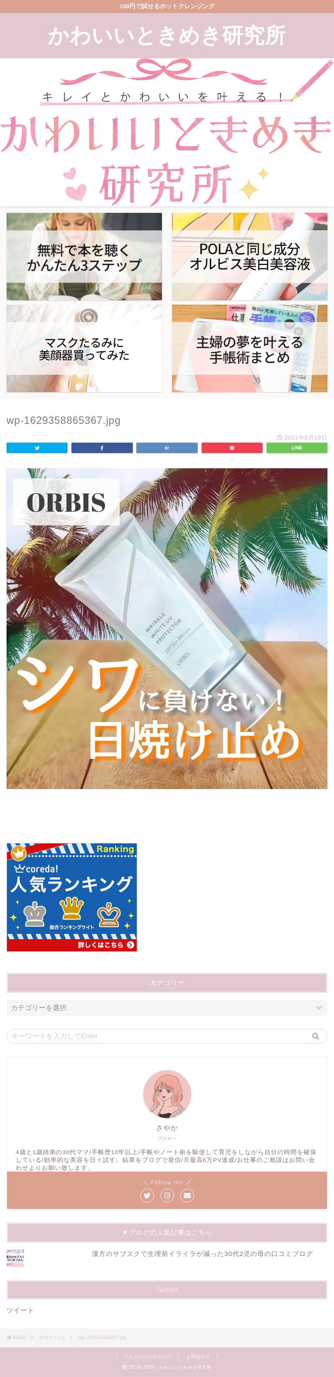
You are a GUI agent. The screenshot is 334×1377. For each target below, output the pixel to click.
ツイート (20, 1310)
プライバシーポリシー (148, 1356)
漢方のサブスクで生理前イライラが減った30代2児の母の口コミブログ (202, 1253)
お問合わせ (198, 1356)
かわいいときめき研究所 (167, 35)
